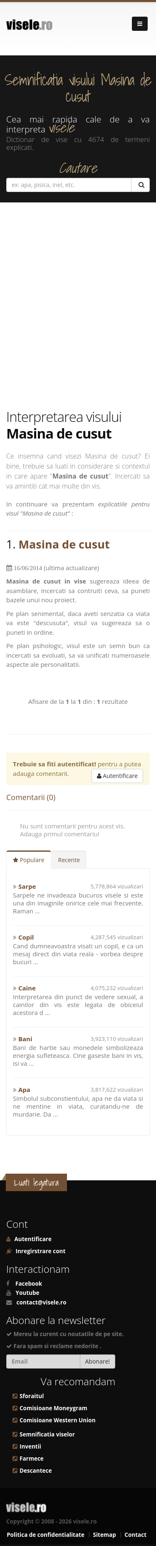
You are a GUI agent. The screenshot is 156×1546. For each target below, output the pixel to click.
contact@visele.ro (42, 1302)
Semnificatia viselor (47, 1434)
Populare (29, 860)
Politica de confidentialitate (45, 1535)
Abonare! (97, 1361)
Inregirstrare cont (39, 1251)
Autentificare (117, 776)
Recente (69, 860)
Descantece (36, 1470)
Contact (135, 1535)
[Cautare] (140, 185)
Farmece (32, 1458)
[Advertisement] (78, 305)
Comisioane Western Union (58, 1420)
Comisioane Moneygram (53, 1408)
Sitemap (104, 1535)
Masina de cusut (64, 544)
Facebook (28, 1283)
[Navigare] (140, 24)
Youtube (28, 1293)
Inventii (30, 1446)
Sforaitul (32, 1396)
